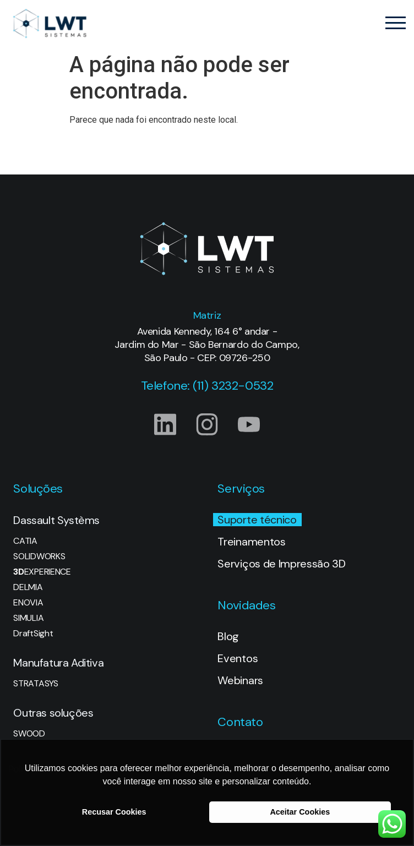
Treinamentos (251, 541)
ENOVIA (28, 602)
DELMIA (27, 587)
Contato (240, 722)
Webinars (240, 680)
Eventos (237, 658)
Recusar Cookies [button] (114, 811)
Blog (228, 636)
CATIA (25, 541)
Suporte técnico (256, 519)
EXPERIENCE (41, 571)
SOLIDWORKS (39, 556)
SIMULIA (28, 618)
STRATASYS (35, 683)
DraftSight (33, 633)
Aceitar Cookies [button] (300, 811)
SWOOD (29, 733)
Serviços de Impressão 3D (281, 563)
